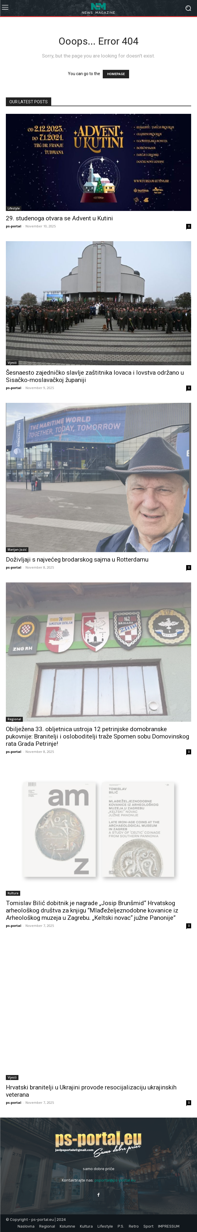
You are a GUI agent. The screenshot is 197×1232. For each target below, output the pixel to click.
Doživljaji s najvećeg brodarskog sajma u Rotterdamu (77, 559)
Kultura (13, 893)
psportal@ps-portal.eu (115, 1180)
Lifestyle (14, 208)
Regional (14, 719)
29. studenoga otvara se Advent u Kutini (59, 218)
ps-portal (13, 226)
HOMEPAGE (116, 74)
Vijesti (12, 363)
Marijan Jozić (17, 549)
